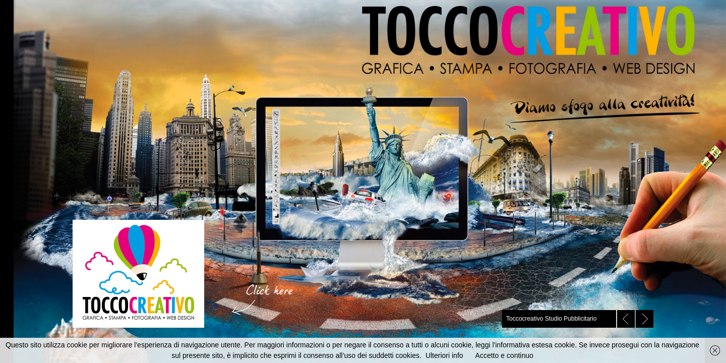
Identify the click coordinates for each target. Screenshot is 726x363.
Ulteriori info (444, 355)
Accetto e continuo (504, 355)
